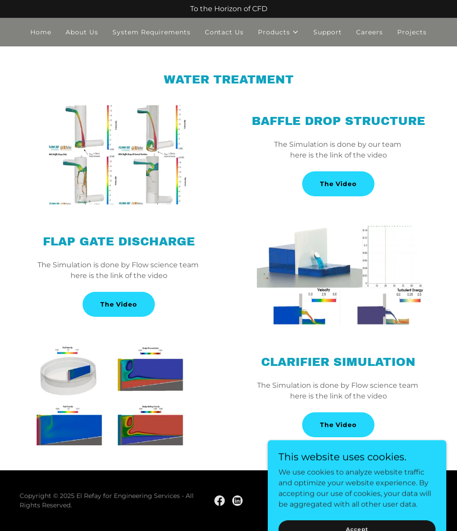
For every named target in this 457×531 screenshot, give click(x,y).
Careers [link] (369, 32)
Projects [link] (412, 32)
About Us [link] (82, 32)
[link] (219, 501)
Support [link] (327, 32)
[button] (278, 32)
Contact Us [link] (224, 32)
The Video (338, 184)
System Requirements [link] (151, 32)
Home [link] (40, 32)
